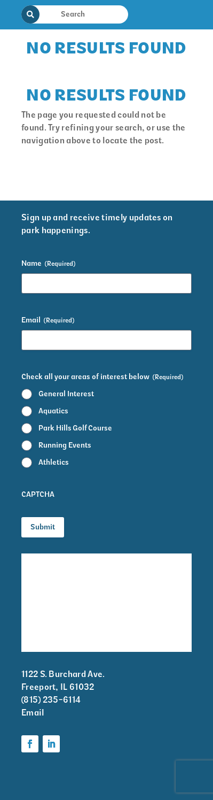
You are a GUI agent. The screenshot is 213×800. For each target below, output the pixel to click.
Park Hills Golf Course (75, 428)
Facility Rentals (52, 561)
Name (48, 263)
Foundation (139, 638)
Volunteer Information (45, 631)
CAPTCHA (37, 494)
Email (47, 320)
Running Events (64, 445)
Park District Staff (57, 602)
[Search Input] (81, 13)
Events (34, 581)
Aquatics (53, 411)
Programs (136, 596)
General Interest (66, 393)
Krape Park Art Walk (146, 568)
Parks (128, 617)
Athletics (53, 462)
